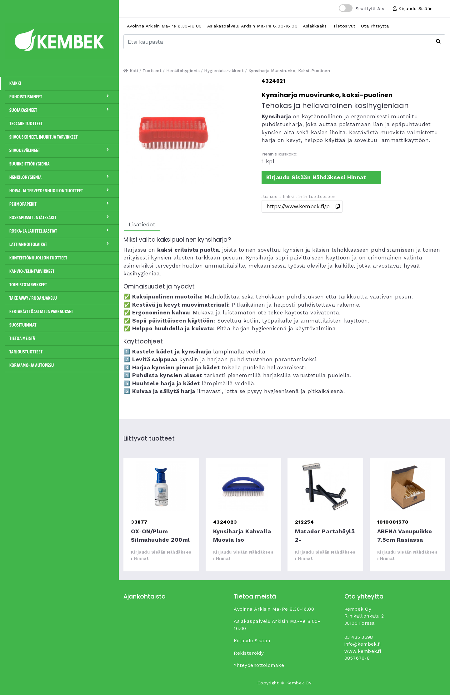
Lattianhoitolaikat (61, 244)
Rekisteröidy (249, 653)
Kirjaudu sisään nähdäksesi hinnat (316, 177)
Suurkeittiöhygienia (29, 163)
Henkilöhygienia (61, 177)
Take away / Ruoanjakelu (33, 298)
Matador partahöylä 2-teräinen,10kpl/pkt (325, 486)
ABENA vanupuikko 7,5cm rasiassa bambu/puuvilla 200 (407, 486)
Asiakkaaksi (315, 25)
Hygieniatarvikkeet (224, 70)
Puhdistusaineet (61, 96)
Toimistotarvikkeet (28, 284)
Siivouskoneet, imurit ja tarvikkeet (43, 137)
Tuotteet (152, 70)
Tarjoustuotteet (25, 351)
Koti (130, 70)
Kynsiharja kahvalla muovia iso (243, 486)
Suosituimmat (23, 325)
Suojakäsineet (61, 110)
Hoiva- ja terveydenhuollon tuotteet (61, 190)
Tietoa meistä (22, 338)
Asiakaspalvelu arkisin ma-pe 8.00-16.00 (252, 25)
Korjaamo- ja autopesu (31, 365)
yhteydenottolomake (259, 665)
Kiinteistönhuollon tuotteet (38, 257)
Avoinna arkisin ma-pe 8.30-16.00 (164, 25)
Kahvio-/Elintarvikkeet (31, 271)
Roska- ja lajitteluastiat (61, 231)
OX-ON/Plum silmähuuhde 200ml (161, 486)
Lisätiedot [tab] (142, 224)
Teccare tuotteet (26, 123)
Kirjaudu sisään (413, 8)
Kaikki (15, 83)
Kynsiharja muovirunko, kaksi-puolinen (289, 70)
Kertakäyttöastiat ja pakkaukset (41, 311)
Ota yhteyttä (375, 25)
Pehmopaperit (61, 204)
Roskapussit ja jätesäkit (61, 217)
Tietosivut (344, 25)
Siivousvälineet (61, 150)
